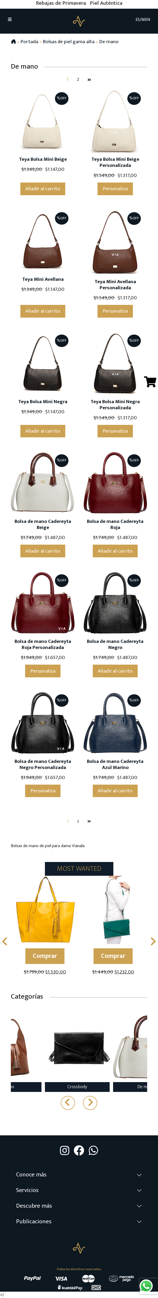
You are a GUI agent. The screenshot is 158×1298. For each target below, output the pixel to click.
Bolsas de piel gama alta (69, 41)
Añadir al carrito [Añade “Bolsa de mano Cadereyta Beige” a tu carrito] (42, 551)
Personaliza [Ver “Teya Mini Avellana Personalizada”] (115, 311)
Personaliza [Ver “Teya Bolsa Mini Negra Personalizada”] (115, 431)
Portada (29, 41)
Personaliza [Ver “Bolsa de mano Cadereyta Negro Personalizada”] (42, 790)
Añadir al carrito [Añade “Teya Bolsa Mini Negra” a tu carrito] (42, 431)
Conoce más (31, 1175)
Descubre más (34, 1206)
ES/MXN (143, 19)
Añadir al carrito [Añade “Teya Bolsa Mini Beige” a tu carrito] (42, 188)
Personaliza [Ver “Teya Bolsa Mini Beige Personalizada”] (115, 188)
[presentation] (5, 942)
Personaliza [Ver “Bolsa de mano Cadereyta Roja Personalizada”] (42, 671)
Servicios (27, 1190)
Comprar (45, 956)
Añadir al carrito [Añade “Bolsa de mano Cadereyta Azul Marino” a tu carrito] (115, 790)
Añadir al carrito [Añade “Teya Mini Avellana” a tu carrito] (42, 311)
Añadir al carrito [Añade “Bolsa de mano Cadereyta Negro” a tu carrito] (115, 671)
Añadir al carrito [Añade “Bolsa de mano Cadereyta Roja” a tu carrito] (115, 551)
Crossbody (77, 1087)
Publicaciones (34, 1221)
